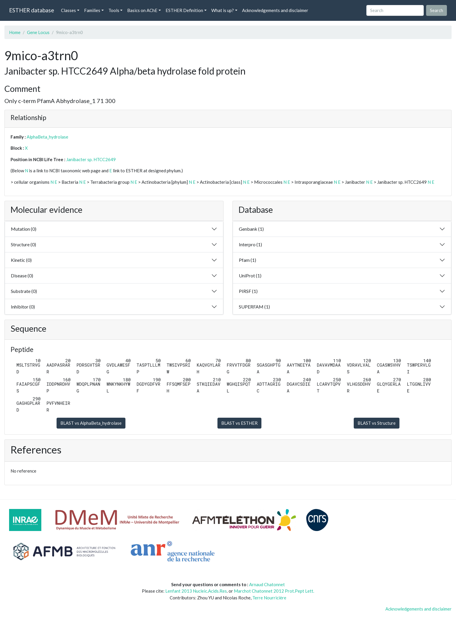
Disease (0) (22, 275)
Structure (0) (23, 244)
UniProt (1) (250, 275)
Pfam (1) (247, 260)
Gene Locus (38, 32)
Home (15, 32)
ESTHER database (31, 10)
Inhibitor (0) (23, 306)
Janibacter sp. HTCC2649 (91, 159)
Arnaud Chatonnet (267, 584)
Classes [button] (68, 10)
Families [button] (92, 10)
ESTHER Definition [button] (184, 10)
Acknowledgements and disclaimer (275, 10)
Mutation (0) (23, 229)
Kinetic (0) (21, 260)
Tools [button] (113, 10)
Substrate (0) (24, 291)
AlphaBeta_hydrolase (47, 136)
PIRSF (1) (248, 291)
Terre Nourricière (269, 597)
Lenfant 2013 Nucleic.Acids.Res (196, 591)
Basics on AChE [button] (142, 10)
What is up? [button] (222, 10)
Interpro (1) (250, 244)
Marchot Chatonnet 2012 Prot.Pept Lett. (274, 591)
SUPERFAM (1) (254, 306)
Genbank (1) (251, 229)
